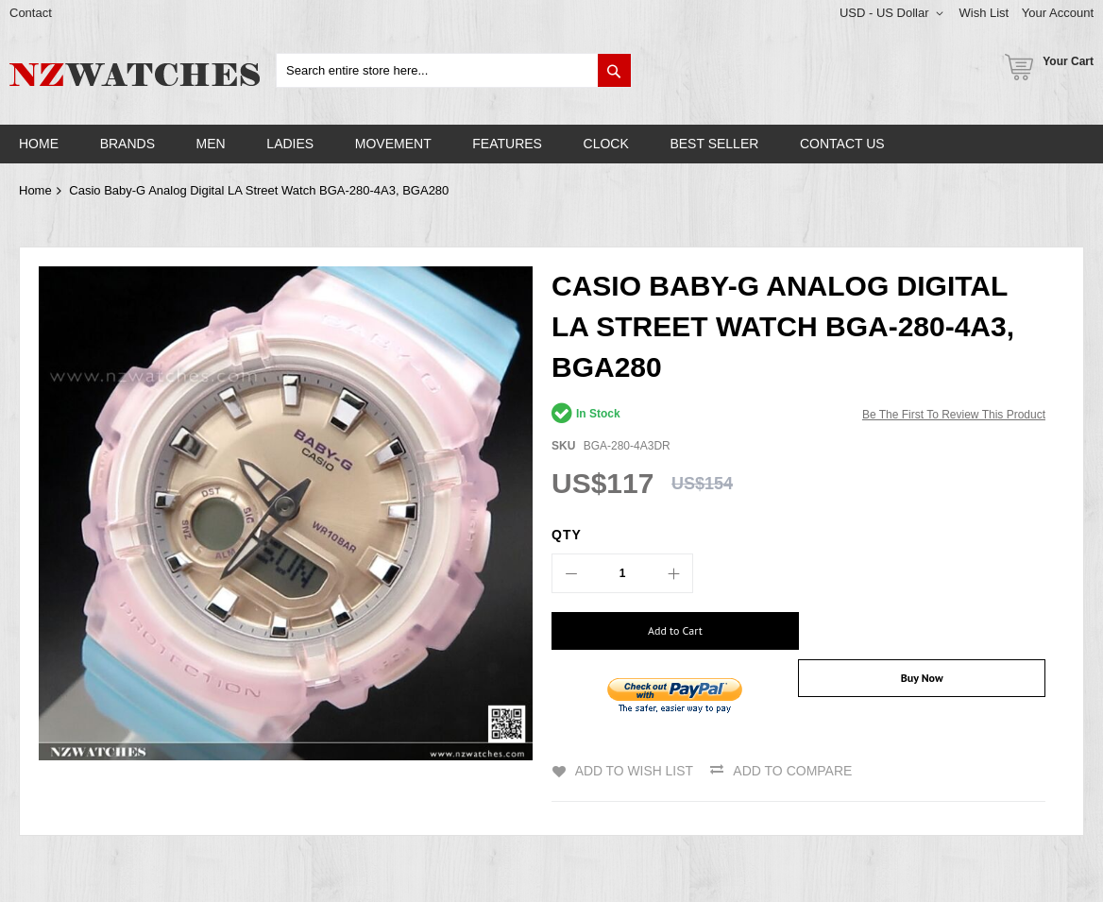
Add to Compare (793, 761)
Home (35, 190)
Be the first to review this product (953, 414)
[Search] (614, 70)
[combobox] (454, 70)
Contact (30, 13)
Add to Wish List (633, 761)
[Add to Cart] (668, 631)
